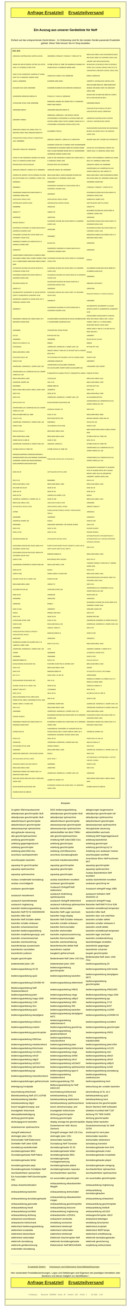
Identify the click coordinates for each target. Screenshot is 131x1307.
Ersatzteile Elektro (37, 1266)
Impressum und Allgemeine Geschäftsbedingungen (74, 1266)
